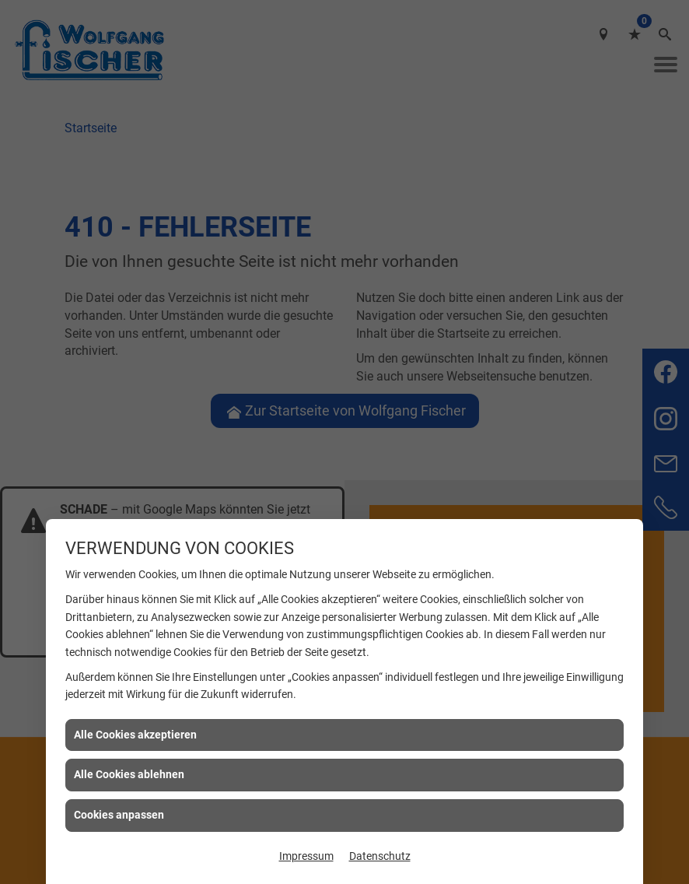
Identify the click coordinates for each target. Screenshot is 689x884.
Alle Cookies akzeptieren (135, 734)
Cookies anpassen (119, 815)
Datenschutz (380, 856)
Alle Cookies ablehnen (129, 774)
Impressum (306, 856)
